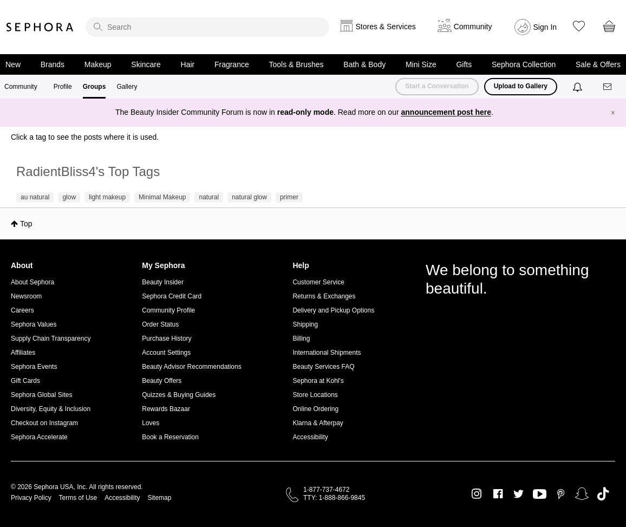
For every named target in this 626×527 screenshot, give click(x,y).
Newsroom (26, 296)
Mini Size (421, 64)
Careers (22, 310)
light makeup (107, 197)
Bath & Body (364, 64)
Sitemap (159, 498)
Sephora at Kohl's (317, 381)
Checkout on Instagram (44, 423)
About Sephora (32, 282)
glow (69, 197)
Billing (301, 338)
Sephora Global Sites (41, 395)
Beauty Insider (163, 282)
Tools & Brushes (296, 64)
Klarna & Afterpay (317, 423)
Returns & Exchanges (323, 296)
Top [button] (26, 223)
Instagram (477, 494)
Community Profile (168, 310)
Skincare (145, 64)
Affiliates (23, 352)
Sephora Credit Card (171, 296)
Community (20, 86)
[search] (207, 27)
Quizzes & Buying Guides (179, 395)
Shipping (305, 324)
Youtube (539, 494)
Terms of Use (78, 498)
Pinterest (561, 494)
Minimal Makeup (162, 197)
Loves (150, 423)
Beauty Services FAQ (323, 366)
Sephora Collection (524, 64)
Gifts (464, 64)
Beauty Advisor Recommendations (191, 366)
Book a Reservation (170, 437)
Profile (63, 86)
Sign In (545, 27)
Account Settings (166, 352)
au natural (35, 197)
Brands (52, 64)
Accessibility (310, 437)
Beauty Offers (161, 381)
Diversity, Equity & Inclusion (50, 409)
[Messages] (608, 87)
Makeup (98, 64)
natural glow (249, 197)
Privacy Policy (31, 498)
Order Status (160, 324)
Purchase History (166, 338)
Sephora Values (34, 324)
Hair (188, 64)
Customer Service (318, 282)
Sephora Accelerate (39, 437)
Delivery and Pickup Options (333, 310)
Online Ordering (315, 409)
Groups (94, 86)
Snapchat (582, 494)
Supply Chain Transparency (50, 338)
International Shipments (326, 352)
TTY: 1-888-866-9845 (334, 498)
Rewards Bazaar (166, 409)
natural (209, 197)
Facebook (498, 494)
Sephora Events (34, 366)
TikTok (603, 494)
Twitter (518, 494)
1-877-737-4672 (326, 489)
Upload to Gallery (520, 86)
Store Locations (314, 395)
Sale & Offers (598, 64)
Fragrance (231, 64)
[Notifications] (578, 87)
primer (289, 197)
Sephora (40, 27)
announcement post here (446, 112)
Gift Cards (25, 381)
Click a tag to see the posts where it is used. (85, 137)
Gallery (126, 86)
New (13, 64)
